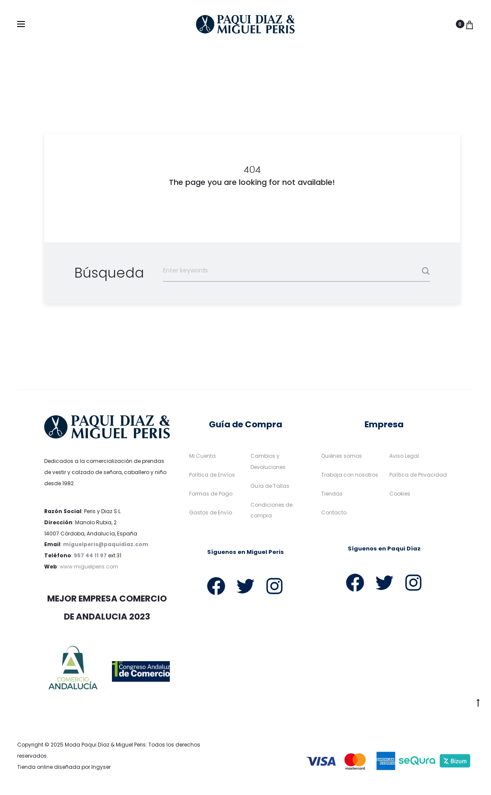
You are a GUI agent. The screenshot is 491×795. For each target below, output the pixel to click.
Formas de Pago (210, 494)
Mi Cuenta (202, 456)
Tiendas (332, 494)
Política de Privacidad (418, 475)
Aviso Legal (404, 456)
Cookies (399, 494)
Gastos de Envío (210, 513)
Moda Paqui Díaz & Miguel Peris (105, 745)
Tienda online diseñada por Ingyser (64, 767)
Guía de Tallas (269, 486)
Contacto (333, 513)
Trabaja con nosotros (349, 475)
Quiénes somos (341, 456)
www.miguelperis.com (89, 567)
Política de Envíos (212, 475)
